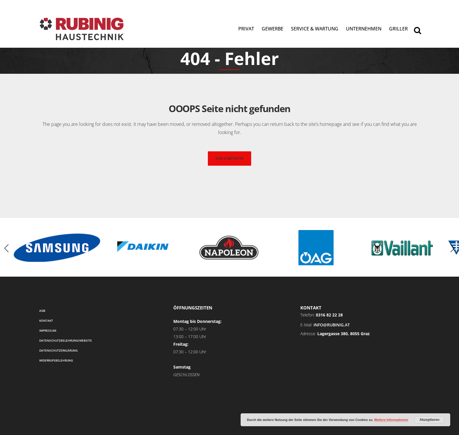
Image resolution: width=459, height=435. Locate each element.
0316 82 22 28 (329, 315)
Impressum (47, 330)
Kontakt (46, 320)
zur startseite (229, 158)
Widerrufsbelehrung (56, 360)
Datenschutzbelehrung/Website (65, 340)
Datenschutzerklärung (58, 350)
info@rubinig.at (332, 325)
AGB (42, 311)
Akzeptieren (429, 420)
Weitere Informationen (391, 420)
